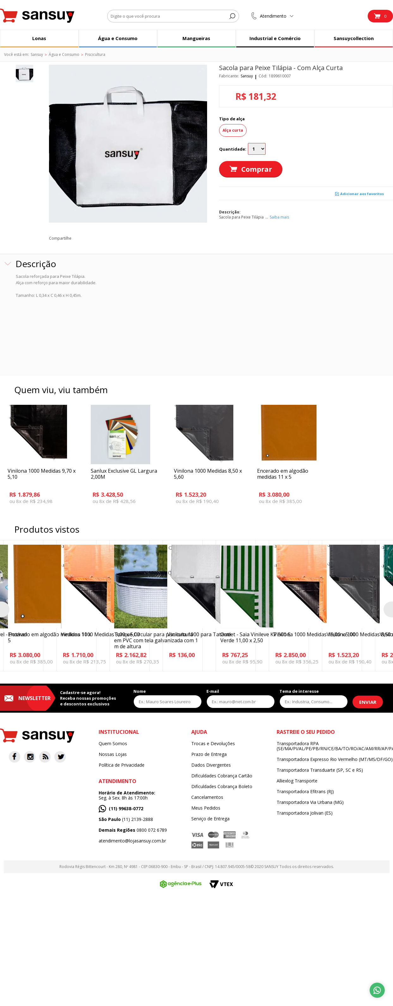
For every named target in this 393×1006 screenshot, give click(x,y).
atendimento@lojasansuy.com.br (132, 840)
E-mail (212, 691)
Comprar (256, 169)
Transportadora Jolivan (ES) (305, 813)
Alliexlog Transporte (297, 780)
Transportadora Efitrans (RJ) (305, 791)
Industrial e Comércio (275, 38)
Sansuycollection (354, 38)
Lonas (39, 38)
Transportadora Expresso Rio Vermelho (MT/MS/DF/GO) (335, 759)
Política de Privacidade (121, 765)
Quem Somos (113, 743)
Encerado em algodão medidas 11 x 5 (282, 473)
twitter (94, 238)
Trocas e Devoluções (213, 743)
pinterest (108, 238)
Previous (4, 609)
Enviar (367, 702)
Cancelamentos (207, 797)
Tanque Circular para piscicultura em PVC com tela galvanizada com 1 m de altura (156, 640)
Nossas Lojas (113, 754)
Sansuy (247, 76)
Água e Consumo (118, 38)
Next (388, 609)
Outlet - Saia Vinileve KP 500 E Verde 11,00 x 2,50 (255, 637)
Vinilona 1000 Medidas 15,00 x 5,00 (314, 634)
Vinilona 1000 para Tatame (199, 634)
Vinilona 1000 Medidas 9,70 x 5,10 (42, 473)
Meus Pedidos (205, 808)
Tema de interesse (299, 691)
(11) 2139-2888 (126, 819)
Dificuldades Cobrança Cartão (221, 775)
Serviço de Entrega (210, 818)
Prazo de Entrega (209, 754)
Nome (139, 691)
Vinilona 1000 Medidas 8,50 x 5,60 (208, 473)
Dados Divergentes (211, 765)
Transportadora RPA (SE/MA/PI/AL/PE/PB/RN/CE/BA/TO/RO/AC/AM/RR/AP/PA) (335, 746)
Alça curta (233, 130)
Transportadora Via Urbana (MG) (310, 802)
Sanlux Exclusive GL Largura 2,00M (124, 473)
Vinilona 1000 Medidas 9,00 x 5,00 (100, 634)
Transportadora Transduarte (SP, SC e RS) (320, 770)
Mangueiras (196, 38)
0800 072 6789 (133, 830)
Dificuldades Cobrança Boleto (221, 786)
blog (137, 238)
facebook (80, 238)
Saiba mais (279, 217)
